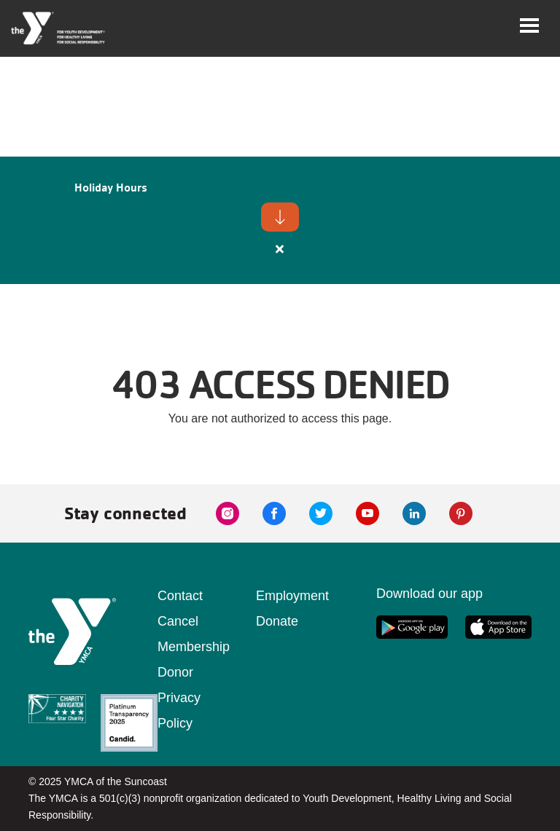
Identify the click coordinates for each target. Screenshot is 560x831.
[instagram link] (227, 513)
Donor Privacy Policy (179, 697)
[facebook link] (274, 513)
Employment (292, 595)
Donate (277, 621)
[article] (280, 220)
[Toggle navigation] (529, 25)
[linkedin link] (414, 513)
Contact (180, 595)
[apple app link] (498, 627)
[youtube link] (367, 513)
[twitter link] (320, 513)
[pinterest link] (460, 513)
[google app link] (412, 627)
